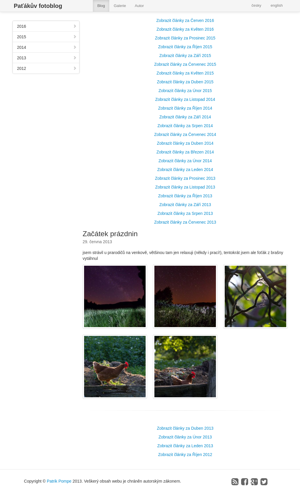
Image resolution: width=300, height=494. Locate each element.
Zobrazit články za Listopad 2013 (185, 187)
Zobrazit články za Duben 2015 (185, 82)
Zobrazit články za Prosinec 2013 (185, 178)
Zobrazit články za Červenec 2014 (185, 134)
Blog (101, 6)
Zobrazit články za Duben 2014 (185, 143)
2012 (47, 68)
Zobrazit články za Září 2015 (185, 55)
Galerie (120, 6)
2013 (47, 58)
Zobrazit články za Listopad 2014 (185, 99)
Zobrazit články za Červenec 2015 (185, 64)
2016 (47, 26)
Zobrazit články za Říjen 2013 (185, 196)
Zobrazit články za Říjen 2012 (185, 454)
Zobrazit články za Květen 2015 (185, 73)
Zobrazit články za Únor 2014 (185, 160)
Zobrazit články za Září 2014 (185, 117)
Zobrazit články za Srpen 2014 (185, 125)
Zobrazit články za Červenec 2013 (185, 222)
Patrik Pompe (59, 481)
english (277, 5)
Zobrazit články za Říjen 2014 (185, 108)
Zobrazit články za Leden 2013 (185, 445)
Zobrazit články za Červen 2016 (185, 20)
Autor (139, 6)
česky (256, 5)
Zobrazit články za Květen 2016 (185, 29)
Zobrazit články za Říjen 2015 (185, 46)
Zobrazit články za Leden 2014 (185, 169)
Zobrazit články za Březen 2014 (185, 152)
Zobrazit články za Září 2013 (185, 204)
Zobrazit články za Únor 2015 (185, 90)
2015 (47, 36)
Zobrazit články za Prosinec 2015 (185, 38)
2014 (47, 47)
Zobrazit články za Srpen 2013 (185, 213)
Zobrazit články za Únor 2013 (185, 437)
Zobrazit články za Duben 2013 (185, 428)
